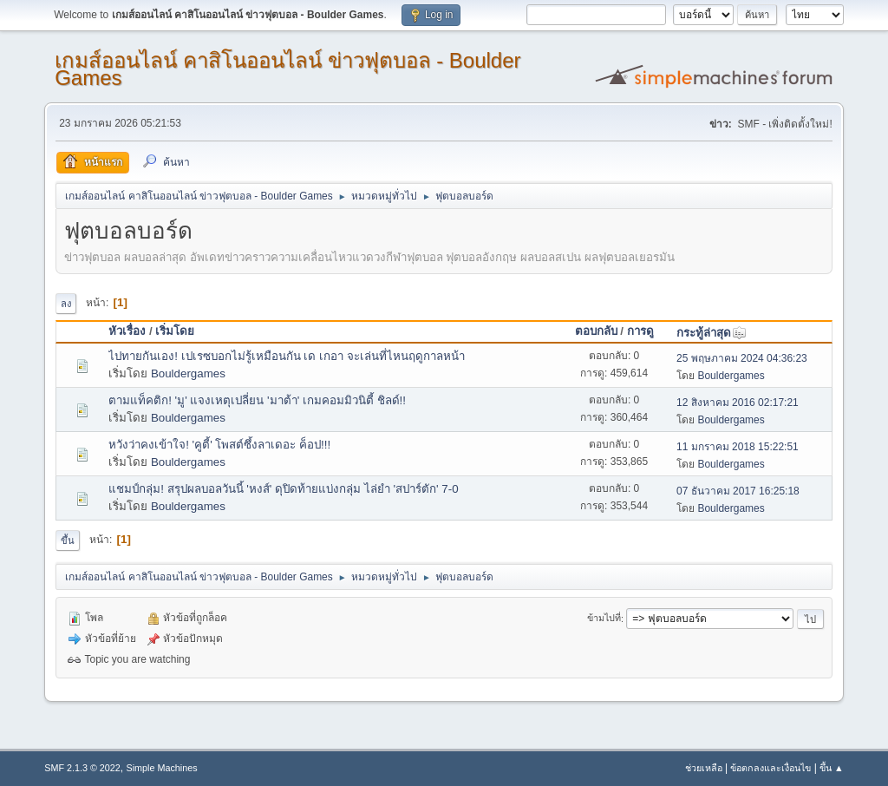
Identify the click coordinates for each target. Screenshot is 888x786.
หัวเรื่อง (127, 330)
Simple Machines (162, 768)
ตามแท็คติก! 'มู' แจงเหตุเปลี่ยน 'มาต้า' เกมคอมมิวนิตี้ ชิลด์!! (257, 400)
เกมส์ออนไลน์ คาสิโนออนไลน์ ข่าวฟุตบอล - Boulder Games (287, 69)
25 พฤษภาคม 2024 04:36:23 (741, 358)
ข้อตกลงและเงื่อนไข (770, 768)
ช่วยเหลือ (703, 768)
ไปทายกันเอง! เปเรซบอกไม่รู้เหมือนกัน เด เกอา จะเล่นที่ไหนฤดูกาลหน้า (286, 356)
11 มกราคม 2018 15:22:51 (737, 447)
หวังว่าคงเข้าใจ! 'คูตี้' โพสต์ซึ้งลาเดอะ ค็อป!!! (219, 444)
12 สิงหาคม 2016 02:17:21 (737, 402)
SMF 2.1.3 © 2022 (82, 768)
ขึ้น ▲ (831, 768)
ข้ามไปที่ (604, 618)
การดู (640, 330)
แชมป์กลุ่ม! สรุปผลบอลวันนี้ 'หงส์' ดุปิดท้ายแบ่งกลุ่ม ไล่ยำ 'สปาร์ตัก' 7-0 (283, 488)
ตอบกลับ (596, 330)
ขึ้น (68, 540)
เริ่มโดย (174, 330)
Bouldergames (188, 373)
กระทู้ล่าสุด (711, 332)
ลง (66, 303)
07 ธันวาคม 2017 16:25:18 (738, 491)
